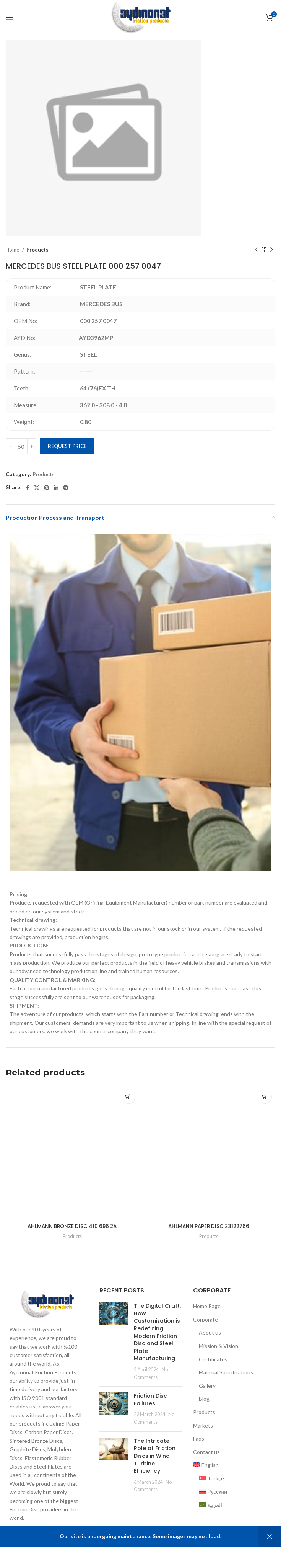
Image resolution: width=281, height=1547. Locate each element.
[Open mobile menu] (9, 17)
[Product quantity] (21, 446)
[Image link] (47, 1303)
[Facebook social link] (28, 488)
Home (13, 250)
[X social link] (37, 488)
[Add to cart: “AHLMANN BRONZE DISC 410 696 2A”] (128, 1096)
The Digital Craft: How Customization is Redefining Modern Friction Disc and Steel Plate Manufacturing (157, 1332)
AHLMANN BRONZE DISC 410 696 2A (72, 1226)
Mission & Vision (218, 1346)
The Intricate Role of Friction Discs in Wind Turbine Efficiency (154, 1455)
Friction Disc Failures (150, 1399)
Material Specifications (226, 1372)
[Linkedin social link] (56, 488)
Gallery (207, 1385)
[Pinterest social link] (47, 488)
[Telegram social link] (66, 488)
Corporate (205, 1319)
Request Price (67, 446)
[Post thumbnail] (113, 1341)
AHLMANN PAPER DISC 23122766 (209, 1226)
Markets (203, 1425)
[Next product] (271, 250)
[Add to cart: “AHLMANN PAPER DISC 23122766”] (264, 1096)
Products (37, 250)
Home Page (207, 1306)
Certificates (213, 1359)
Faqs (198, 1438)
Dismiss (269, 1536)
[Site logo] (140, 16)
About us (210, 1332)
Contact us (206, 1452)
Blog (204, 1398)
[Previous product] (256, 250)
